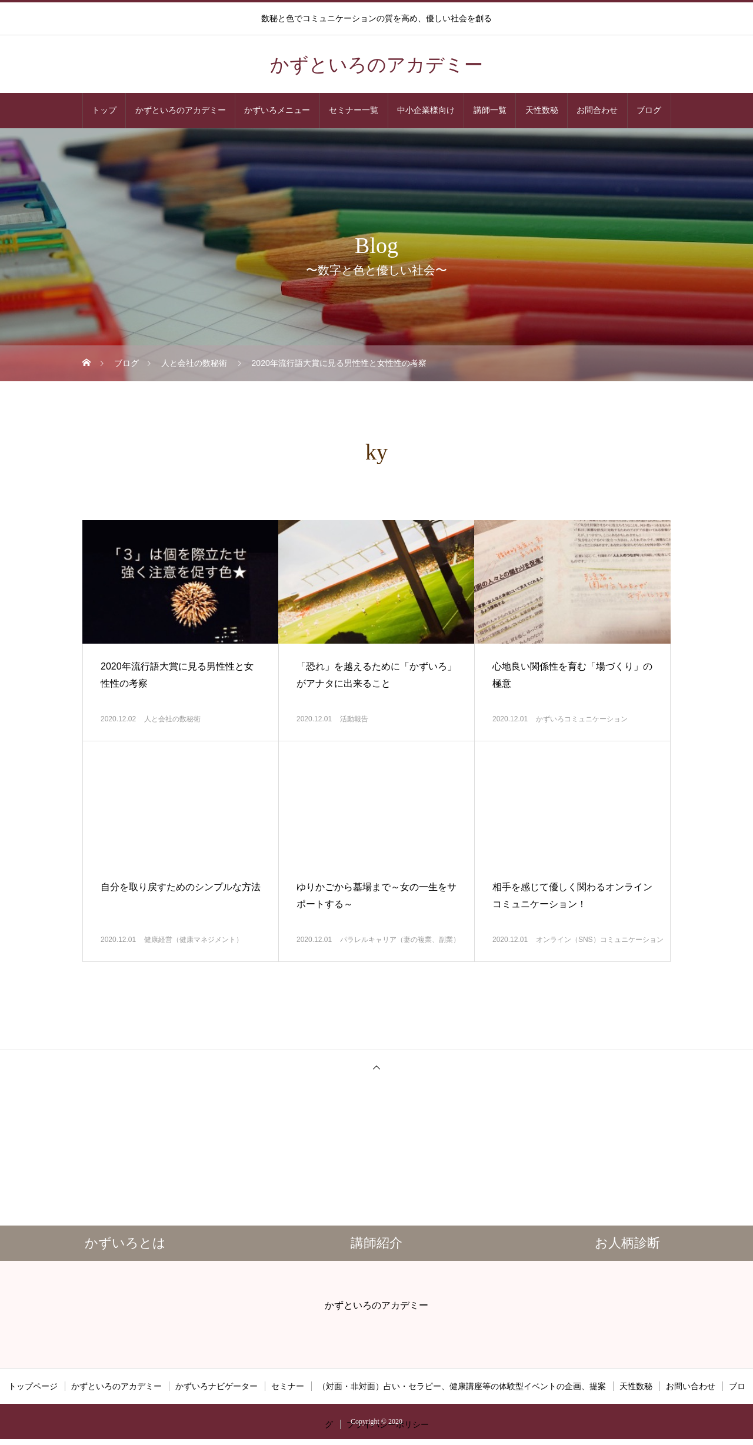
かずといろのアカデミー (180, 110)
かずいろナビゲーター (216, 1386)
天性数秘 (541, 110)
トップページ (33, 1386)
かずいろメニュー (277, 110)
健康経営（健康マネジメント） (193, 939)
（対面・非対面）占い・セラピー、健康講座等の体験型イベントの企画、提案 (462, 1386)
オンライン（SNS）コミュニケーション (600, 939)
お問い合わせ (690, 1386)
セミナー (287, 1386)
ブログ (649, 110)
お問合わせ (597, 110)
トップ (104, 110)
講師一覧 (490, 110)
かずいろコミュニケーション (582, 719)
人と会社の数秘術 (172, 719)
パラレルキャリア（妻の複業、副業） (400, 939)
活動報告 (354, 719)
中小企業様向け (426, 110)
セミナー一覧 (353, 110)
